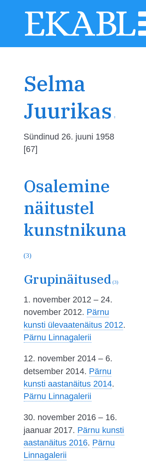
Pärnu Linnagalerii (57, 337)
